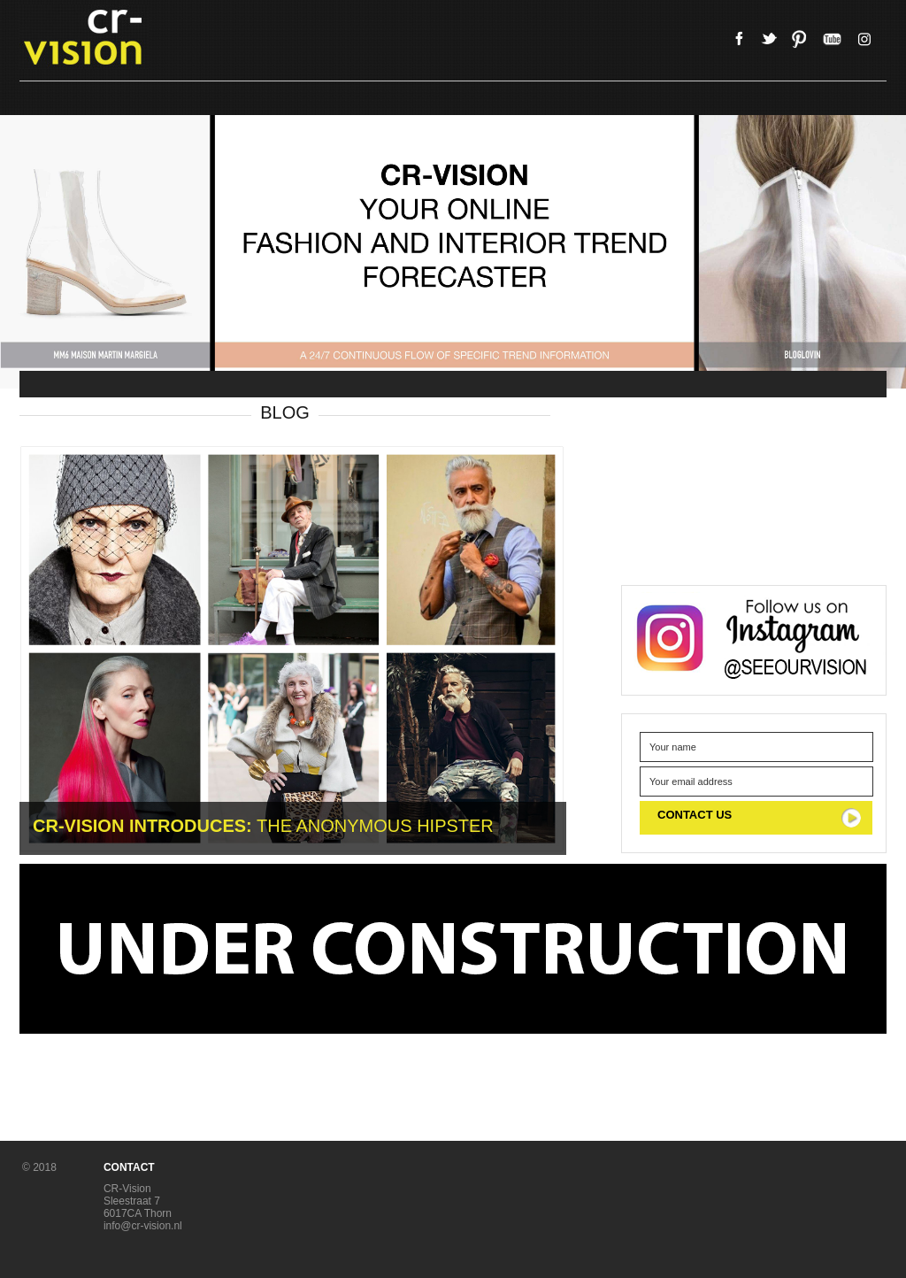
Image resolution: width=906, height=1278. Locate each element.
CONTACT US (694, 814)
